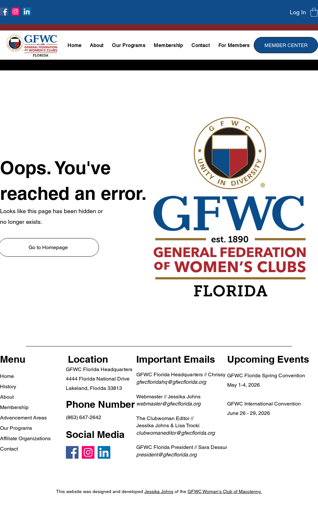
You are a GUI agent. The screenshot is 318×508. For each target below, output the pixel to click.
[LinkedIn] (27, 11)
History (8, 386)
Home (7, 376)
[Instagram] (15, 11)
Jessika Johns (158, 491)
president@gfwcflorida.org (166, 455)
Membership (14, 407)
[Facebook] (4, 11)
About (7, 397)
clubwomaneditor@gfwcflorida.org (175, 433)
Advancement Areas (23, 418)
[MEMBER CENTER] (286, 45)
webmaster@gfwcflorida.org (168, 404)
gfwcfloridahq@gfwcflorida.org (171, 382)
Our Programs (16, 428)
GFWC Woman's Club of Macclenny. (225, 491)
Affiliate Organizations (25, 438)
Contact (9, 449)
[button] (314, 12)
